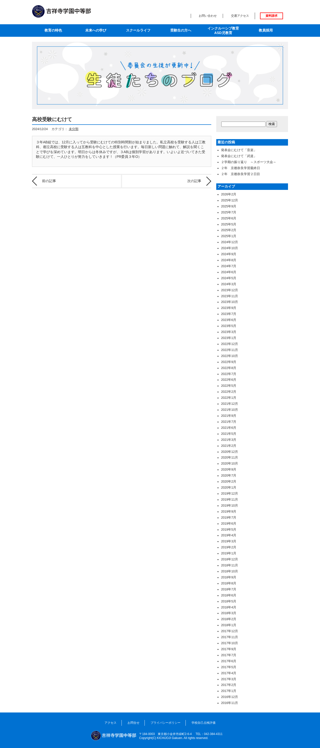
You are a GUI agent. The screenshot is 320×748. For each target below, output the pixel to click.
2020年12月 (229, 452)
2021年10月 (229, 410)
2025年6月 (228, 218)
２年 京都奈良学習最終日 (240, 168)
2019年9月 (228, 511)
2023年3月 (228, 332)
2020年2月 (228, 481)
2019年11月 (229, 499)
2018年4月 (228, 607)
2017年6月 (228, 661)
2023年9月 (228, 308)
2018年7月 (228, 589)
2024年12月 (229, 242)
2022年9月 (228, 362)
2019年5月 (228, 529)
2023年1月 (228, 338)
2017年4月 (228, 673)
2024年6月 (228, 272)
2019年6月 (228, 523)
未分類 (73, 129)
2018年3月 (228, 613)
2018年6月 (228, 595)
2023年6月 (228, 320)
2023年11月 (229, 296)
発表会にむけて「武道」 (239, 156)
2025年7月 (228, 212)
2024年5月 (228, 278)
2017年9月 (228, 649)
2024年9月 (228, 254)
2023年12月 (229, 290)
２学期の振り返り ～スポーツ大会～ (248, 162)
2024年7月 (228, 266)
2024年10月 (229, 248)
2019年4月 (228, 535)
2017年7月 (228, 655)
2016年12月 (229, 697)
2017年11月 (229, 637)
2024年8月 (228, 260)
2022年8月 (228, 368)
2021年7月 (228, 422)
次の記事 (194, 181)
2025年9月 (228, 206)
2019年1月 (228, 553)
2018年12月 (229, 559)
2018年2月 (228, 619)
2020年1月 (228, 487)
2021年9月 (228, 416)
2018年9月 (228, 577)
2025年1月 (228, 236)
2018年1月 (228, 625)
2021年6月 (228, 428)
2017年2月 (228, 685)
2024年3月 (228, 284)
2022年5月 (228, 386)
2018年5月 (228, 601)
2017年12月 (229, 631)
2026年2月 (228, 194)
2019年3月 (228, 541)
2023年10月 (229, 302)
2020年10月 (229, 463)
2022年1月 (228, 398)
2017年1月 (228, 691)
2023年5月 (228, 326)
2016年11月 (229, 703)
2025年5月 (228, 224)
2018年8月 (228, 583)
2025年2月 (228, 230)
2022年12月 (229, 344)
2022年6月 (228, 380)
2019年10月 (229, 505)
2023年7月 (228, 314)
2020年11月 (229, 457)
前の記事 (49, 181)
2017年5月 (228, 667)
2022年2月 (228, 392)
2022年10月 (229, 356)
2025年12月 (229, 200)
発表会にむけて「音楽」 (239, 150)
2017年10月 (229, 643)
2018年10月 (229, 571)
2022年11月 (229, 350)
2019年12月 (229, 493)
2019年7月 (228, 517)
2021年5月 (228, 434)
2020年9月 (228, 469)
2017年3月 (228, 679)
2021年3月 (228, 440)
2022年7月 (228, 374)
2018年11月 (229, 565)
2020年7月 (228, 475)
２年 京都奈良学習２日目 (240, 174)
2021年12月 (229, 404)
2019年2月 (228, 547)
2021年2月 (228, 446)
